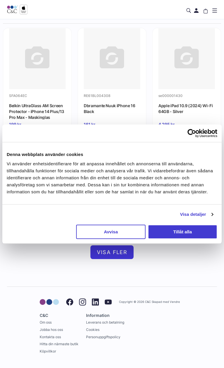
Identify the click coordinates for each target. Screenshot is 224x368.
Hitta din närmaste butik (59, 344)
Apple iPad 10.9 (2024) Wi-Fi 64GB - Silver (185, 108)
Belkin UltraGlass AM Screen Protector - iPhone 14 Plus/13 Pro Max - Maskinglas (36, 111)
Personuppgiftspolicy (103, 337)
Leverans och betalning (105, 322)
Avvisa (111, 231)
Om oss (46, 322)
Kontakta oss (50, 337)
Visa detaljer (193, 214)
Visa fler (112, 252)
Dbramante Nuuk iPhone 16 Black (109, 108)
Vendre (175, 301)
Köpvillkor (48, 351)
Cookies (92, 329)
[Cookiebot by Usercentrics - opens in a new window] (191, 133)
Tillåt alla (182, 231)
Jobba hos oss (51, 329)
